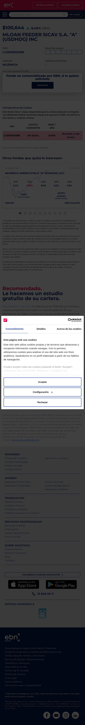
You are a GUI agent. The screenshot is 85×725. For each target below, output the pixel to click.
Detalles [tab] (41, 328)
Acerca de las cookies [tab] (69, 328)
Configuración (42, 392)
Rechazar (42, 402)
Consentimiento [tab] (14, 328)
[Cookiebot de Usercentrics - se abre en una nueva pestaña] (67, 320)
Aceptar (42, 381)
